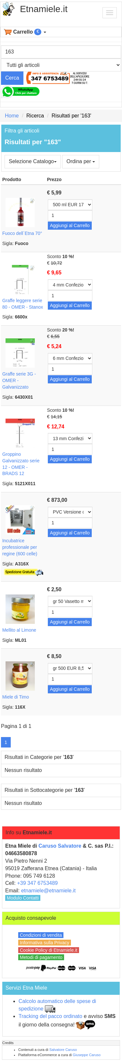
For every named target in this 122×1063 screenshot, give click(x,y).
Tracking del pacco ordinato (50, 1016)
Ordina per (80, 161)
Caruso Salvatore (59, 846)
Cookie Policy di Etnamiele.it (48, 950)
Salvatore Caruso (63, 1050)
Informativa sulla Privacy (44, 942)
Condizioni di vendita (41, 935)
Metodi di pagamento (41, 957)
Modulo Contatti (23, 898)
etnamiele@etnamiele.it (48, 890)
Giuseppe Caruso (87, 1055)
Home (12, 115)
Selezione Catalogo (33, 161)
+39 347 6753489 (37, 883)
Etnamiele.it (43, 9)
